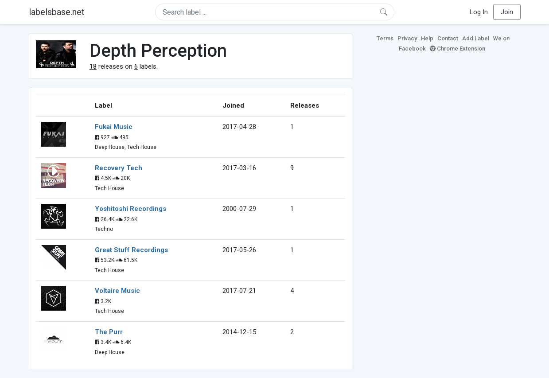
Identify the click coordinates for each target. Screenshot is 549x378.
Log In (479, 12)
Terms (385, 38)
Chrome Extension (457, 48)
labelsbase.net (57, 12)
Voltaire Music (117, 291)
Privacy (407, 38)
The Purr (109, 332)
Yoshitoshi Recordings (130, 209)
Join (507, 12)
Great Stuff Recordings (131, 250)
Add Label (475, 38)
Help (427, 38)
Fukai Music (113, 127)
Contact (447, 38)
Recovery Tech (118, 168)
